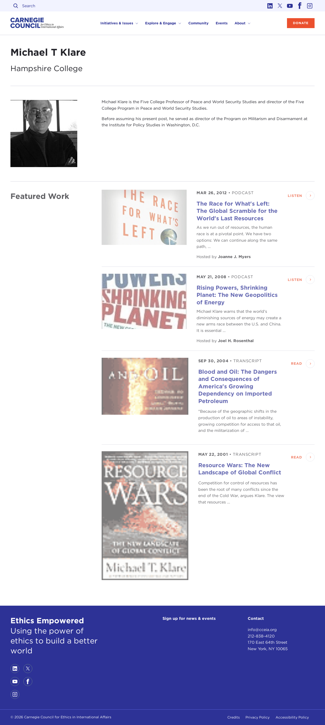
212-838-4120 (261, 636)
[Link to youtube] (290, 6)
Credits (233, 717)
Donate (301, 23)
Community (198, 23)
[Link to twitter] (280, 6)
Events (222, 23)
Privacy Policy (257, 717)
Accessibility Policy (292, 717)
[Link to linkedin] (270, 6)
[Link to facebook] (300, 6)
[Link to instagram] (310, 6)
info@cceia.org (262, 629)
